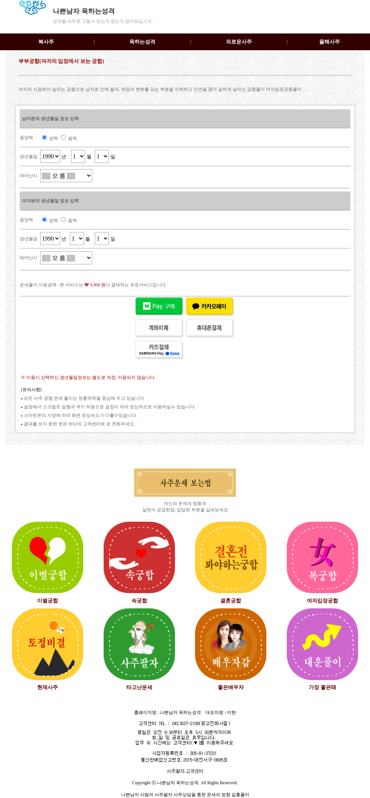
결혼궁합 (230, 601)
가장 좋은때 (322, 687)
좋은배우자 (231, 687)
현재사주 (47, 687)
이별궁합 (47, 601)
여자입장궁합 (322, 601)
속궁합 (139, 601)
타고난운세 (139, 687)
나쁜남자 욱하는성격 (84, 11)
